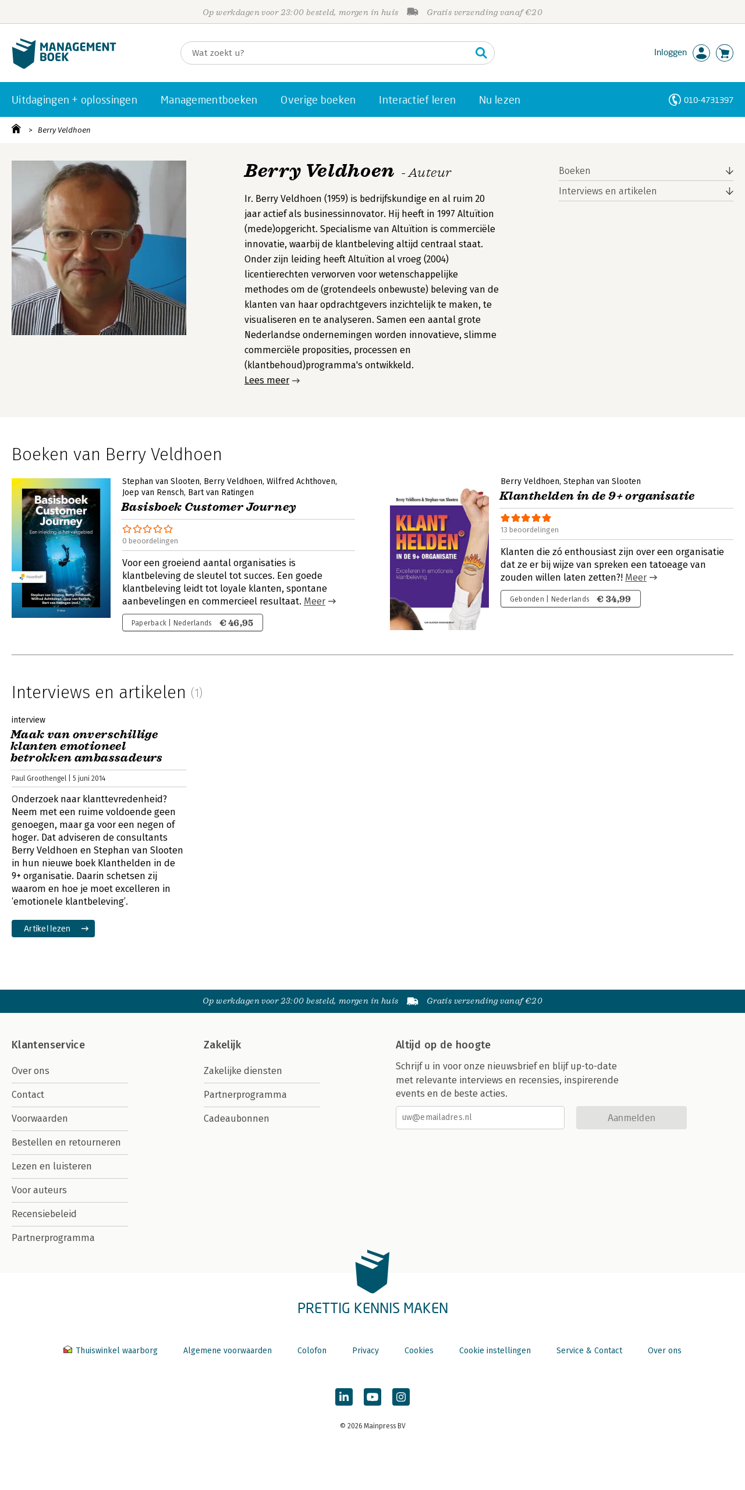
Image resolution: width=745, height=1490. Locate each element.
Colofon (312, 1351)
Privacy (365, 1351)
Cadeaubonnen (236, 1118)
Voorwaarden (40, 1118)
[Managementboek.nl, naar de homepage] (64, 66)
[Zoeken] (325, 53)
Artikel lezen (47, 928)
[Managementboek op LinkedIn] (344, 1397)
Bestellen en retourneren (66, 1142)
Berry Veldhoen (64, 130)
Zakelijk (222, 1045)
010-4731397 (708, 100)
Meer (314, 601)
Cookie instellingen (495, 1351)
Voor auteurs (39, 1190)
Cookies (419, 1351)
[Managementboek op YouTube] (372, 1397)
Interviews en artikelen (608, 191)
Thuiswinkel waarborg (111, 1351)
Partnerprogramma (53, 1237)
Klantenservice (48, 1045)
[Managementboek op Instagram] (401, 1397)
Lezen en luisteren (52, 1166)
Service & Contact (589, 1351)
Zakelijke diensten (243, 1070)
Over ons (30, 1070)
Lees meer (266, 380)
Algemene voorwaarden (227, 1351)
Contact (28, 1094)
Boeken (575, 170)
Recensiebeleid (44, 1213)
